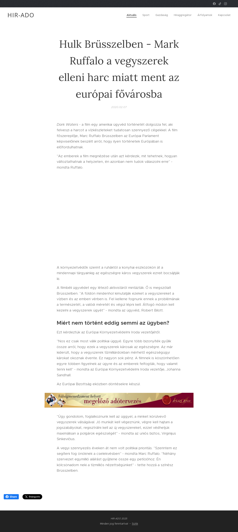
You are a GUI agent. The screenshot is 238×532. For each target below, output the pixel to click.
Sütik (135, 523)
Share (11, 496)
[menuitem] (132, 15)
